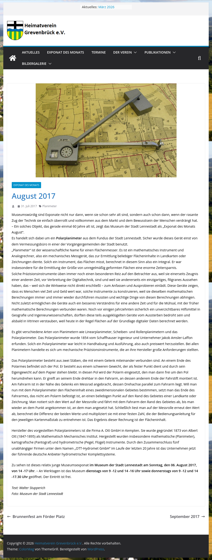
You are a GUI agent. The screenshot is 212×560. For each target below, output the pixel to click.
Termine (99, 52)
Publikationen (157, 52)
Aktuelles (31, 52)
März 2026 (106, 7)
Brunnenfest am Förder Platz (36, 516)
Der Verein (122, 52)
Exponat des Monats (65, 52)
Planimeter (49, 206)
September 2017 (187, 516)
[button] (134, 52)
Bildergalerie (34, 63)
